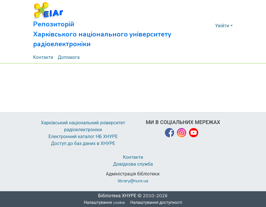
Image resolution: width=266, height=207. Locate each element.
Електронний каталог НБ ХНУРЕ (83, 137)
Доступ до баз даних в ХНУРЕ (83, 143)
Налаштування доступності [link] (156, 202)
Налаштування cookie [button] (104, 202)
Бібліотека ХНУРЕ (117, 196)
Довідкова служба (133, 164)
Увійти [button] (222, 26)
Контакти (133, 157)
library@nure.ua (133, 181)
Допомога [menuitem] (69, 57)
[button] (115, 25)
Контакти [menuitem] (43, 57)
